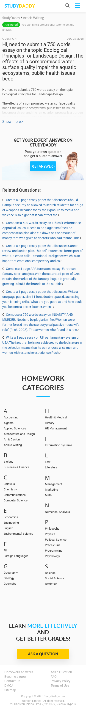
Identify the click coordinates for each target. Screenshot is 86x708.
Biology (8, 461)
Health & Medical (56, 417)
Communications (15, 495)
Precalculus (52, 545)
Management (53, 484)
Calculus (9, 484)
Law (47, 462)
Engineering (11, 522)
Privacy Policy (60, 681)
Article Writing (13, 445)
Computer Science (16, 500)
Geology (9, 578)
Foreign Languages (16, 556)
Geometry (10, 583)
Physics (50, 534)
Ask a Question (43, 654)
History (49, 423)
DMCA (8, 685)
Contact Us (12, 681)
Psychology (52, 556)
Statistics (51, 584)
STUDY (19, 6)
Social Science (54, 578)
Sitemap (10, 690)
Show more (12, 121)
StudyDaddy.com (54, 696)
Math (48, 495)
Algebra (9, 423)
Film (6, 550)
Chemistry (10, 489)
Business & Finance (16, 467)
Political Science (56, 539)
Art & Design (12, 439)
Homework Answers (18, 672)
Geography (11, 572)
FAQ (54, 676)
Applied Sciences (15, 428)
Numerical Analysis (57, 512)
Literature (51, 467)
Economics (11, 517)
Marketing (51, 489)
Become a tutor (15, 676)
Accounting (11, 417)
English (8, 528)
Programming (53, 550)
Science (50, 573)
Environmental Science (18, 533)
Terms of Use (60, 685)
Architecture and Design (19, 434)
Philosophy (52, 528)
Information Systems (58, 445)
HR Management (56, 428)
